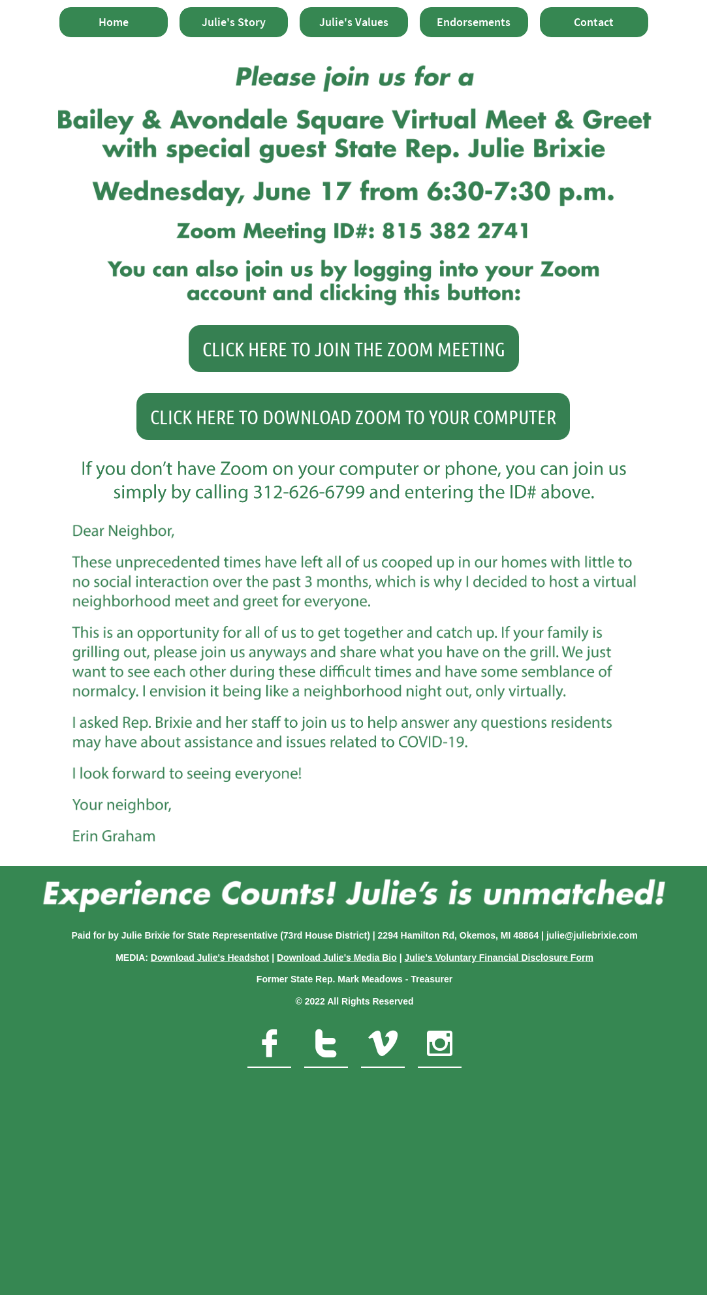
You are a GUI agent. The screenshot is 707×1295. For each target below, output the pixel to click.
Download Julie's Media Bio (337, 957)
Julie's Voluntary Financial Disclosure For (494, 957)
